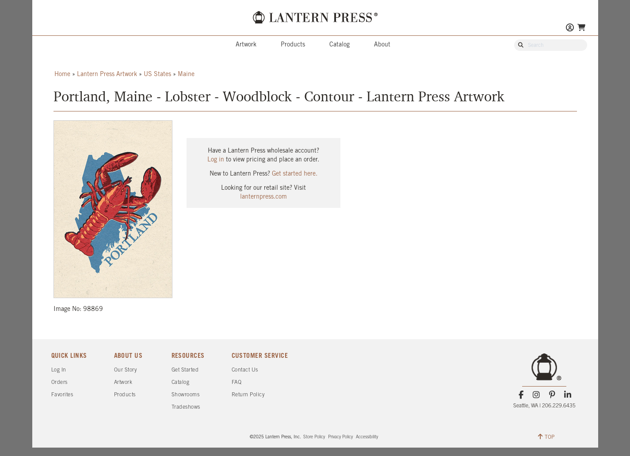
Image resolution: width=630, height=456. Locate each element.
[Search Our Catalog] (555, 45)
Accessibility (367, 437)
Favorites (62, 394)
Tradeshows (186, 407)
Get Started (185, 370)
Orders (59, 382)
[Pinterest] (552, 395)
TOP (546, 436)
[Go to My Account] (570, 28)
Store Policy (314, 437)
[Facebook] (521, 395)
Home (62, 74)
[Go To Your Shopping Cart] (581, 27)
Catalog (339, 45)
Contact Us (245, 370)
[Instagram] (536, 395)
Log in (215, 160)
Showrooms (186, 394)
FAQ (237, 382)
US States (157, 74)
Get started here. (294, 174)
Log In (58, 370)
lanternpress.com (263, 197)
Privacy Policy (340, 437)
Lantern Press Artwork (107, 74)
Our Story (125, 370)
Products (293, 45)
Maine (186, 74)
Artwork (246, 45)
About (382, 45)
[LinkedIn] (567, 395)
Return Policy (248, 394)
